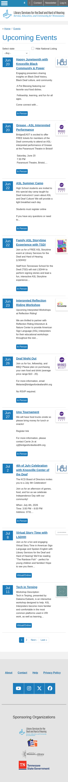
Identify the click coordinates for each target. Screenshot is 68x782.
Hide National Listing (46, 48)
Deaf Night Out (26, 358)
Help (29, 3)
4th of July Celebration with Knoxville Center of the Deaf (32, 470)
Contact (38, 3)
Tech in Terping (26, 587)
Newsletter (50, 3)
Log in (63, 3)
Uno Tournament (27, 412)
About (8, 672)
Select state (8, 48)
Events (17, 28)
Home (7, 28)
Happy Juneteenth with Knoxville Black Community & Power (32, 64)
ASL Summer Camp (29, 183)
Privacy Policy (52, 672)
